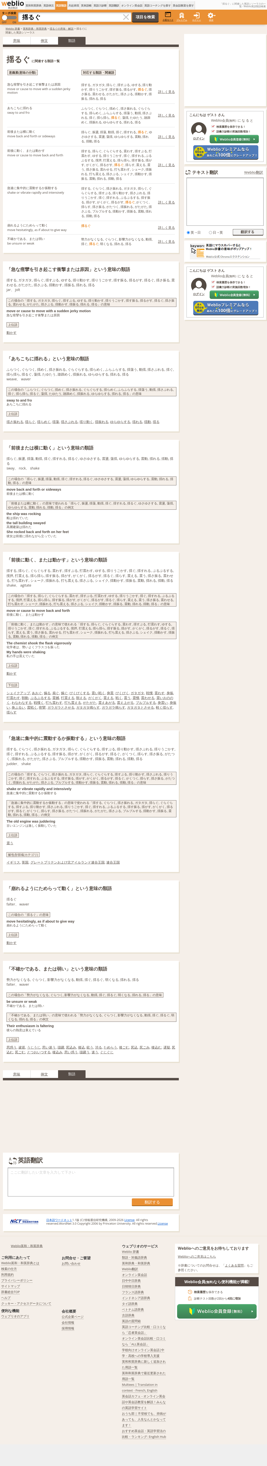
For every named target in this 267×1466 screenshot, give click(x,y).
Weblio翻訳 (253, 172)
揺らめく (44, 421)
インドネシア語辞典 (136, 1298)
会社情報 (68, 1322)
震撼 (55, 697)
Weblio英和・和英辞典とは (20, 1263)
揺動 (147, 421)
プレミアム (181, 19)
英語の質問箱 (131, 1321)
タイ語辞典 (130, 1303)
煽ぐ (64, 693)
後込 (81, 1047)
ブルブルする (146, 702)
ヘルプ (6, 1297)
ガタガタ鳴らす (88, 707)
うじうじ (33, 1047)
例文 (44, 40)
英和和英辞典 (33, 5)
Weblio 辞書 (13, 28)
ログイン (196, 19)
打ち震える (72, 702)
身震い (163, 702)
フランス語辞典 (133, 1292)
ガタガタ (137, 693)
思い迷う (49, 1047)
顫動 (25, 697)
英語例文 (48, 5)
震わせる (147, 697)
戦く (118, 697)
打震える (67, 697)
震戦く (32, 707)
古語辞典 (128, 1315)
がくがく (95, 697)
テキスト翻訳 (205, 172)
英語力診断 (100, 5)
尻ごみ (145, 1047)
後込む (156, 1047)
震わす (159, 693)
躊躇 (61, 1047)
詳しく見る (166, 91)
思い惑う (71, 1052)
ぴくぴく (122, 693)
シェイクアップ (18, 693)
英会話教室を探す (183, 5)
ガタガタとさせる (140, 707)
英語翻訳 (114, 5)
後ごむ (124, 1047)
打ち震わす (54, 702)
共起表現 (73, 5)
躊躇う (85, 1052)
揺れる (137, 421)
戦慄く (39, 702)
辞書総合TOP (10, 1292)
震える (108, 697)
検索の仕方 (9, 1269)
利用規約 (7, 1274)
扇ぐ (55, 693)
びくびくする (79, 693)
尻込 (134, 1047)
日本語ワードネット (59, 1220)
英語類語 (61, 5)
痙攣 (42, 707)
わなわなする (22, 702)
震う (127, 697)
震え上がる (125, 702)
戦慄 (149, 693)
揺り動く (86, 421)
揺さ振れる (15, 421)
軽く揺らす (164, 707)
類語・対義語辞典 (134, 1257)
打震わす (13, 697)
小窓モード (168, 16)
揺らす (12, 712)
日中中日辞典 (131, 1280)
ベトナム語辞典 (133, 1309)
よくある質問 (234, 1265)
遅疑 (166, 1047)
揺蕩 (55, 421)
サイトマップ (10, 1286)
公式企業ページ (73, 1316)
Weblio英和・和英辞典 (27, 1246)
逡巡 (21, 1047)
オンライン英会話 (131, 5)
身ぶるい (18, 707)
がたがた (89, 702)
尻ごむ (20, 1052)
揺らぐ (30, 421)
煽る (47, 693)
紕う (90, 1047)
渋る (98, 1047)
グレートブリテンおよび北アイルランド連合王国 (67, 862)
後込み (57, 1052)
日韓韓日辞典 (131, 1286)
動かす (12, 332)
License (129, 1220)
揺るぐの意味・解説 (61, 28)
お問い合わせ (71, 1263)
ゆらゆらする (120, 421)
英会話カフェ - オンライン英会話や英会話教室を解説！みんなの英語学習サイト (144, 1402)
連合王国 (113, 862)
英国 (25, 862)
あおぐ (37, 693)
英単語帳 (86, 5)
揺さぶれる (69, 421)
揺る (156, 421)
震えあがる (106, 702)
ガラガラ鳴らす (113, 707)
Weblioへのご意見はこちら (197, 1256)
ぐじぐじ (106, 1052)
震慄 (136, 697)
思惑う (12, 1047)
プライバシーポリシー (17, 1280)
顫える (81, 697)
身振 (170, 693)
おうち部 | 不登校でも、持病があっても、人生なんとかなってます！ (144, 1419)
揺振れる (101, 421)
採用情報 (68, 1328)
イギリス (13, 862)
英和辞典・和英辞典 (35, 28)
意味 (16, 40)
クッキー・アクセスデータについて (26, 1303)
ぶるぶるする (40, 697)
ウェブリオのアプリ (15, 1316)
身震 (110, 693)
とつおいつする (39, 1052)
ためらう (110, 1047)
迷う (95, 1052)
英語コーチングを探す (157, 5)
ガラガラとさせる (60, 707)
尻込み (71, 1047)
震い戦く (98, 693)
